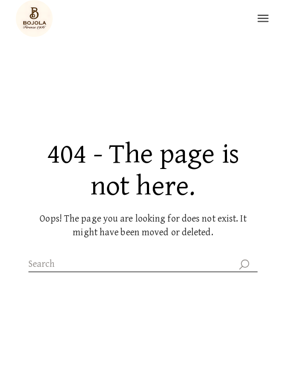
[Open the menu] (263, 18)
